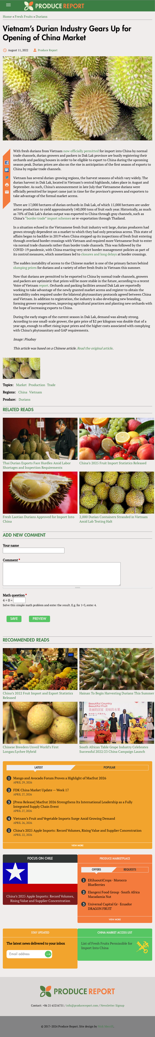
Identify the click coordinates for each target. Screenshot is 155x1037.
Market (21, 385)
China (22, 392)
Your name (11, 545)
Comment (11, 560)
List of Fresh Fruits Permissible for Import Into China (106, 945)
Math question (15, 595)
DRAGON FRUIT (100, 908)
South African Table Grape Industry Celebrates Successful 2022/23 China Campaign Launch (113, 749)
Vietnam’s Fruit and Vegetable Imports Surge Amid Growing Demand (64, 818)
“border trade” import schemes (48, 218)
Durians (24, 399)
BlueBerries (96, 884)
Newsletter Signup (112, 1005)
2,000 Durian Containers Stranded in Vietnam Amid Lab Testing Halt (113, 519)
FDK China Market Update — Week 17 (41, 790)
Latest (39, 767)
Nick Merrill (105, 1026)
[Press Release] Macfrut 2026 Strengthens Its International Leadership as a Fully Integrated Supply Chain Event (72, 804)
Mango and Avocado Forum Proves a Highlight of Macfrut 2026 (59, 778)
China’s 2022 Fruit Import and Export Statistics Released (38, 695)
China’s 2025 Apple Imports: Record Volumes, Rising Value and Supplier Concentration (77, 830)
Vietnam (35, 392)
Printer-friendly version (7, 184)
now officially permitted (81, 151)
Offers (96, 869)
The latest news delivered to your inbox (36, 943)
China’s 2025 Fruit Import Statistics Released (112, 463)
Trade (51, 385)
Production (37, 385)
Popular (109, 767)
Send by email (7, 192)
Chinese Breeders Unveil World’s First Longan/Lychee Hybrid (31, 749)
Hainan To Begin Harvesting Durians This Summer (116, 693)
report (43, 285)
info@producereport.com (82, 1005)
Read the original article (94, 348)
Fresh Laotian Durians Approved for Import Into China (38, 519)
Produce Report (48, 50)
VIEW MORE (77, 845)
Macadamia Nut (99, 896)
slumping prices (25, 267)
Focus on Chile (40, 858)
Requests (130, 869)
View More (115, 919)
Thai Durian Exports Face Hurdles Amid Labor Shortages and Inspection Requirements (37, 465)
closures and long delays (99, 254)
